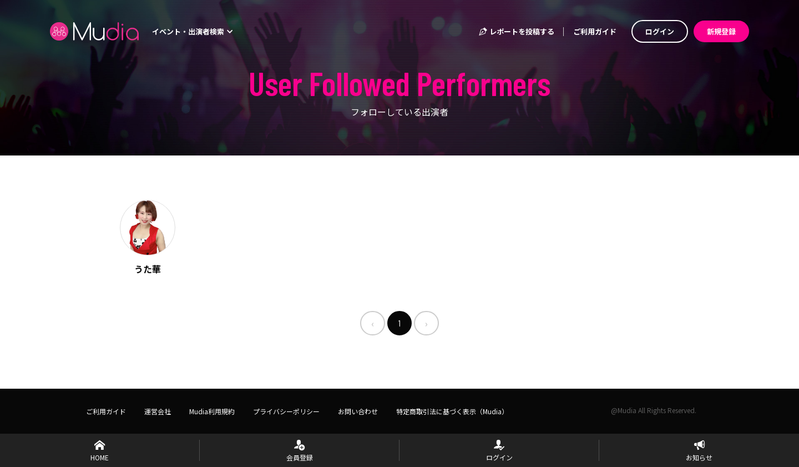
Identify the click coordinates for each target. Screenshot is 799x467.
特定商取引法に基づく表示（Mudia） (452, 411)
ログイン (659, 31)
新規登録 (721, 31)
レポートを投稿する (516, 31)
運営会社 (157, 411)
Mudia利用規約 (212, 411)
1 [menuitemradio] (399, 323)
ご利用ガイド (594, 31)
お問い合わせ (358, 411)
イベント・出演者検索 (192, 31)
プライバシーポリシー (286, 411)
